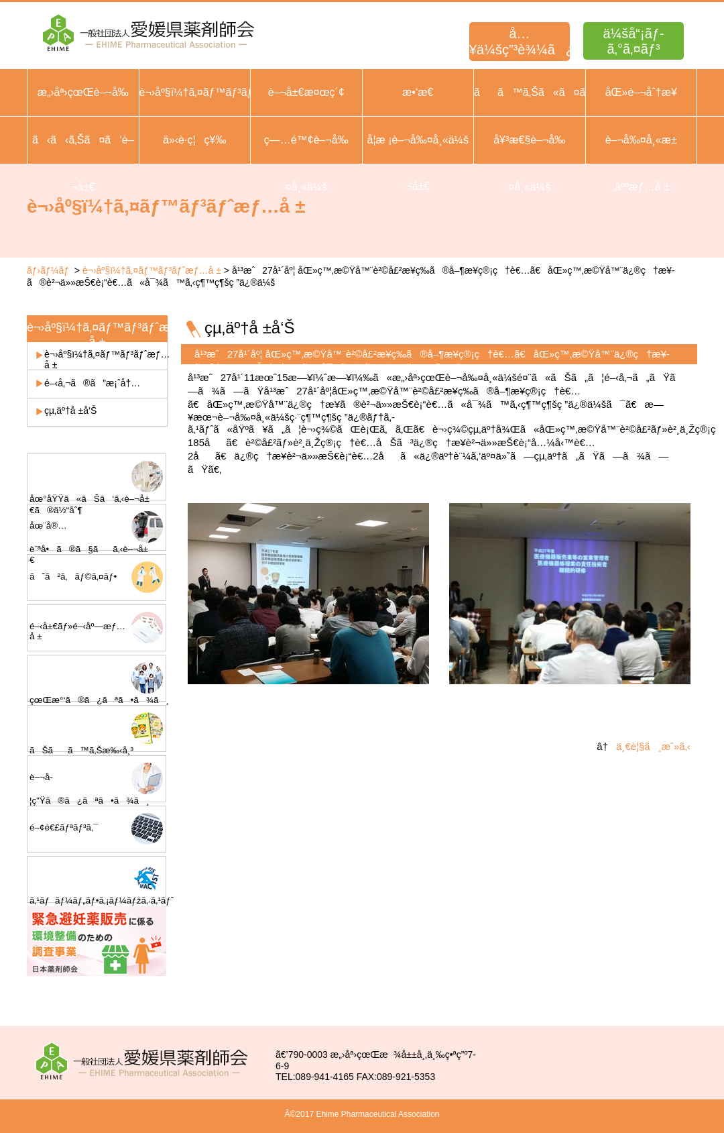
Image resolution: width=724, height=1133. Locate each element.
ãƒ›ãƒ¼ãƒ (49, 270)
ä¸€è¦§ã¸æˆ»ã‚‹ (653, 746)
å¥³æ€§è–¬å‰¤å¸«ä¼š (529, 163)
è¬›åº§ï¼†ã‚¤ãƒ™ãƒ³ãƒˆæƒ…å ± (151, 270)
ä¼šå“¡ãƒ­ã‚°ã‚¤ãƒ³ (633, 41)
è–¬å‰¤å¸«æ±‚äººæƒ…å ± (641, 163)
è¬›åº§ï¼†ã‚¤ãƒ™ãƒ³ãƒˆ (195, 92)
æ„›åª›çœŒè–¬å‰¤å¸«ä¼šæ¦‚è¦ (83, 116)
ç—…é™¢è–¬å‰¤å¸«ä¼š (306, 163)
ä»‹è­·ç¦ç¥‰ (195, 140)
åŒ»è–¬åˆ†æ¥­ (641, 92)
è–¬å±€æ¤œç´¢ (306, 92)
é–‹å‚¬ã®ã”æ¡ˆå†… (92, 383)
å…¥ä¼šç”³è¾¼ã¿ (519, 41)
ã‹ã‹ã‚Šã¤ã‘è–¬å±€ (83, 163)
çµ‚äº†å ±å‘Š (70, 410)
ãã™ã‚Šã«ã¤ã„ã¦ (529, 92)
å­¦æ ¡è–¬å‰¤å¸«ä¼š (418, 140)
